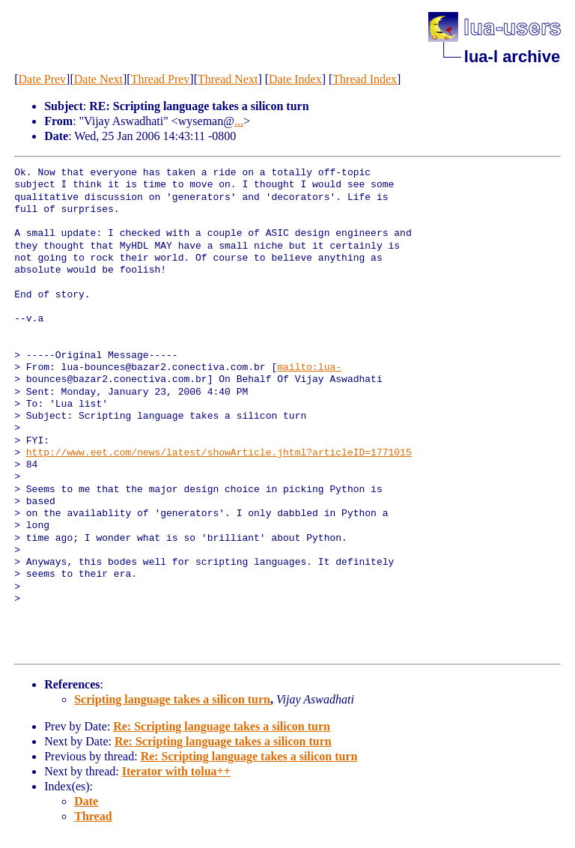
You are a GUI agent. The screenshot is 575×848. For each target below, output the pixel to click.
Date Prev (43, 79)
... (238, 121)
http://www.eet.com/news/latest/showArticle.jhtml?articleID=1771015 (219, 453)
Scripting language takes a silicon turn (172, 699)
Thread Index (364, 79)
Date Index (295, 79)
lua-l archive (512, 56)
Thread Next (228, 79)
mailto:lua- (309, 368)
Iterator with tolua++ (176, 771)
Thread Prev (160, 79)
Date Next (98, 79)
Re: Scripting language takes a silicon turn (221, 726)
